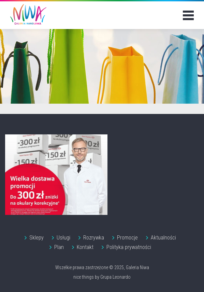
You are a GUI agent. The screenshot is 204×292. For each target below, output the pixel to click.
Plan (59, 247)
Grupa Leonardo (115, 277)
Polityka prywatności (128, 247)
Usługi (63, 237)
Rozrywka (93, 237)
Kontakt (85, 247)
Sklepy (36, 237)
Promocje (127, 237)
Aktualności (163, 237)
